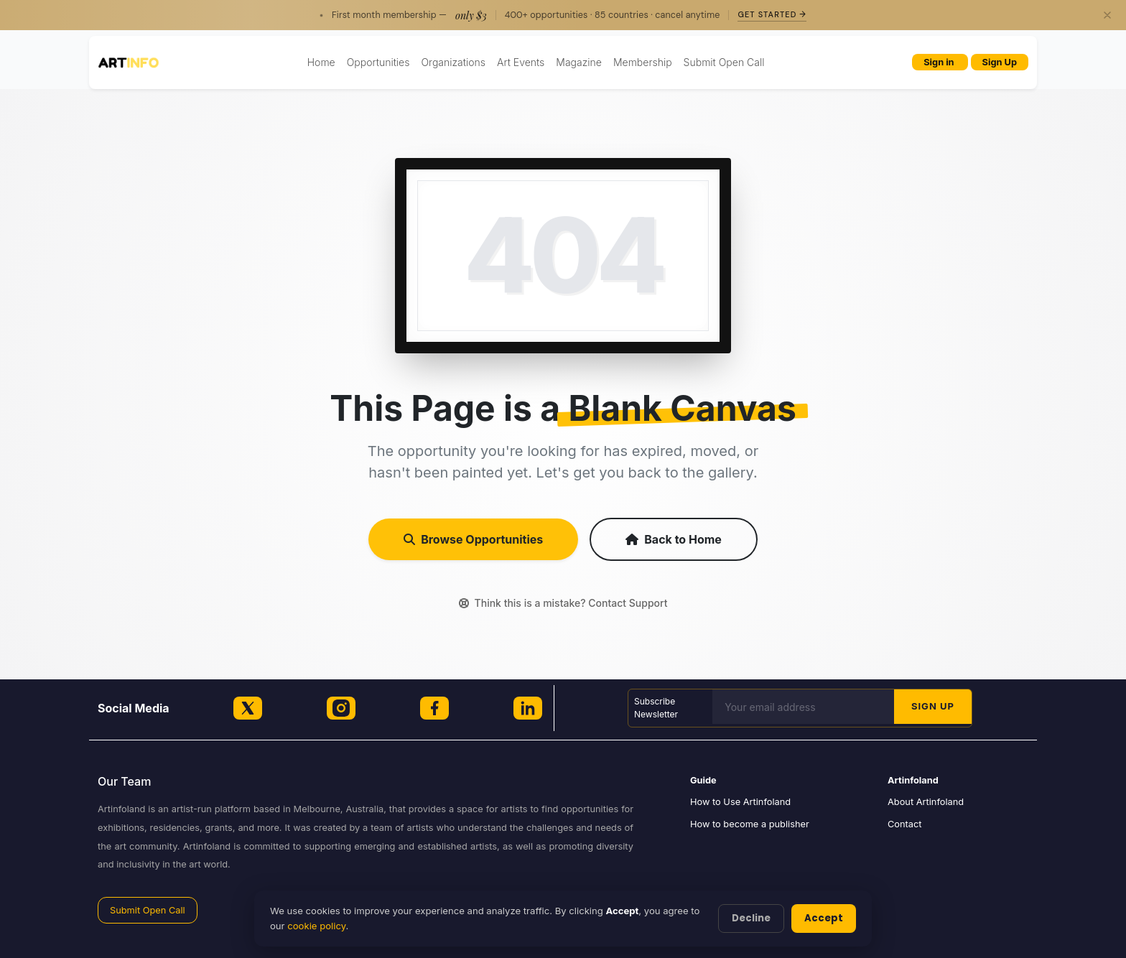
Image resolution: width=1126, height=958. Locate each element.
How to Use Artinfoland (740, 801)
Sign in (939, 62)
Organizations (453, 62)
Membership (642, 62)
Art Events (520, 62)
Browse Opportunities (473, 539)
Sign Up (999, 62)
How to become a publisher (749, 824)
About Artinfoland (926, 801)
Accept (823, 918)
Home (321, 62)
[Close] (1107, 15)
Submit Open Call (724, 62)
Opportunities (378, 62)
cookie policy (316, 925)
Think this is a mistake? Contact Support (563, 603)
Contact (905, 824)
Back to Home (673, 539)
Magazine (579, 62)
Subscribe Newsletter (656, 708)
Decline (751, 918)
